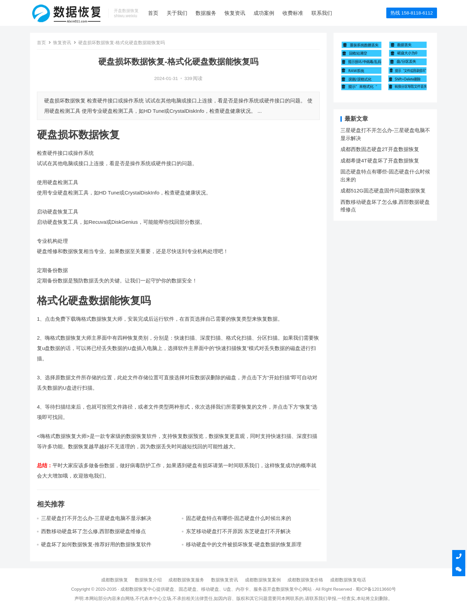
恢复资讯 (235, 13)
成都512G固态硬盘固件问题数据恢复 (383, 190)
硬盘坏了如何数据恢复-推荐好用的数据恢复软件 (96, 544)
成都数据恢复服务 (186, 579)
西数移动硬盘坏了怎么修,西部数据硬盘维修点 (93, 531)
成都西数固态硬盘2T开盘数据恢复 (379, 149)
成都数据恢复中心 (138, 589)
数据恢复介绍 (148, 579)
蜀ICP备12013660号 (376, 589)
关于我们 (177, 13)
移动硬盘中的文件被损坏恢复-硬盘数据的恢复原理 (243, 544)
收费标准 (292, 13)
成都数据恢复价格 (305, 579)
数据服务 (206, 13)
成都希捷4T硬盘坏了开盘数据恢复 (379, 160)
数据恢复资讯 (224, 579)
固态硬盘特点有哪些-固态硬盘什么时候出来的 (238, 518)
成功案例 (264, 13)
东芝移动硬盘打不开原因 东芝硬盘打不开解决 (238, 531)
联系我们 (321, 13)
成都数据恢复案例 (263, 579)
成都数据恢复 (114, 579)
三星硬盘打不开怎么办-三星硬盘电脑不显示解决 (96, 518)
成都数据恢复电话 (348, 579)
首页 (153, 13)
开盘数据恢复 (280, 589)
